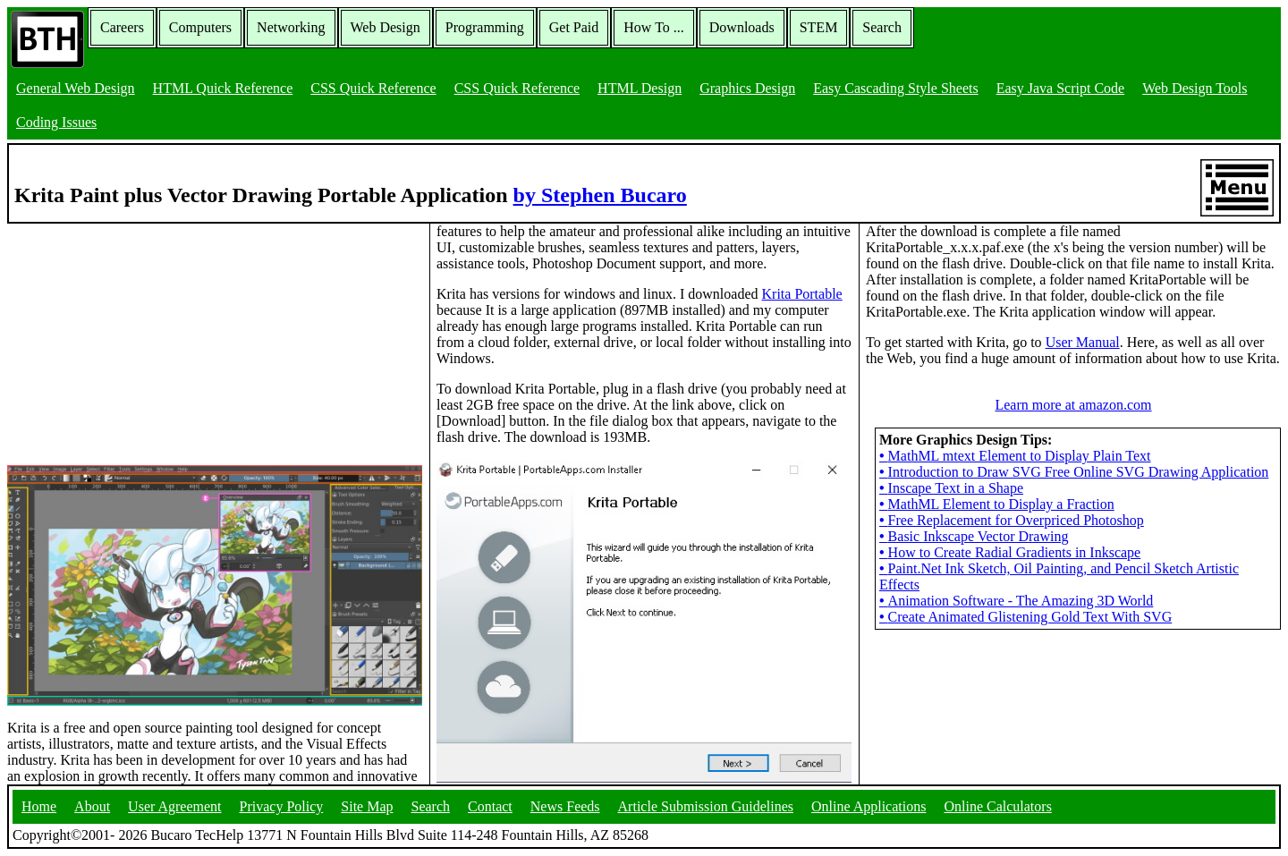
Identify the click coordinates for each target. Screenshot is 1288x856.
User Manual (1083, 342)
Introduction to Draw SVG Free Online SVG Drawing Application (1073, 471)
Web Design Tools (1194, 88)
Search (882, 27)
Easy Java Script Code (1060, 88)
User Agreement (174, 806)
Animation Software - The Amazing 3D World (1016, 600)
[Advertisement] (141, 335)
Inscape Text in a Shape (951, 488)
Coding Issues (56, 122)
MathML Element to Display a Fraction (996, 504)
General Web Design (75, 88)
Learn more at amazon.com (1073, 404)
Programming (484, 27)
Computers (200, 27)
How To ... (653, 27)
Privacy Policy (282, 806)
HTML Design (639, 88)
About (92, 806)
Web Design (385, 27)
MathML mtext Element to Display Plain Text (1015, 455)
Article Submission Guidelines (705, 806)
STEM (819, 27)
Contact (490, 806)
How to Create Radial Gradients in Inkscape (1009, 552)
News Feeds (565, 806)
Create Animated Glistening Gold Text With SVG (1025, 616)
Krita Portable (802, 293)
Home (38, 806)
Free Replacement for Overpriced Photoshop (1011, 520)
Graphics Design (747, 88)
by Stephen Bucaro (600, 195)
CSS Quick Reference (373, 88)
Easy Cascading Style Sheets (895, 88)
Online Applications (868, 806)
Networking (291, 27)
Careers (122, 27)
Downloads (742, 27)
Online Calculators (997, 806)
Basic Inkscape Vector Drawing (973, 536)
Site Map (367, 806)
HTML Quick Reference (223, 88)
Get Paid (574, 27)
